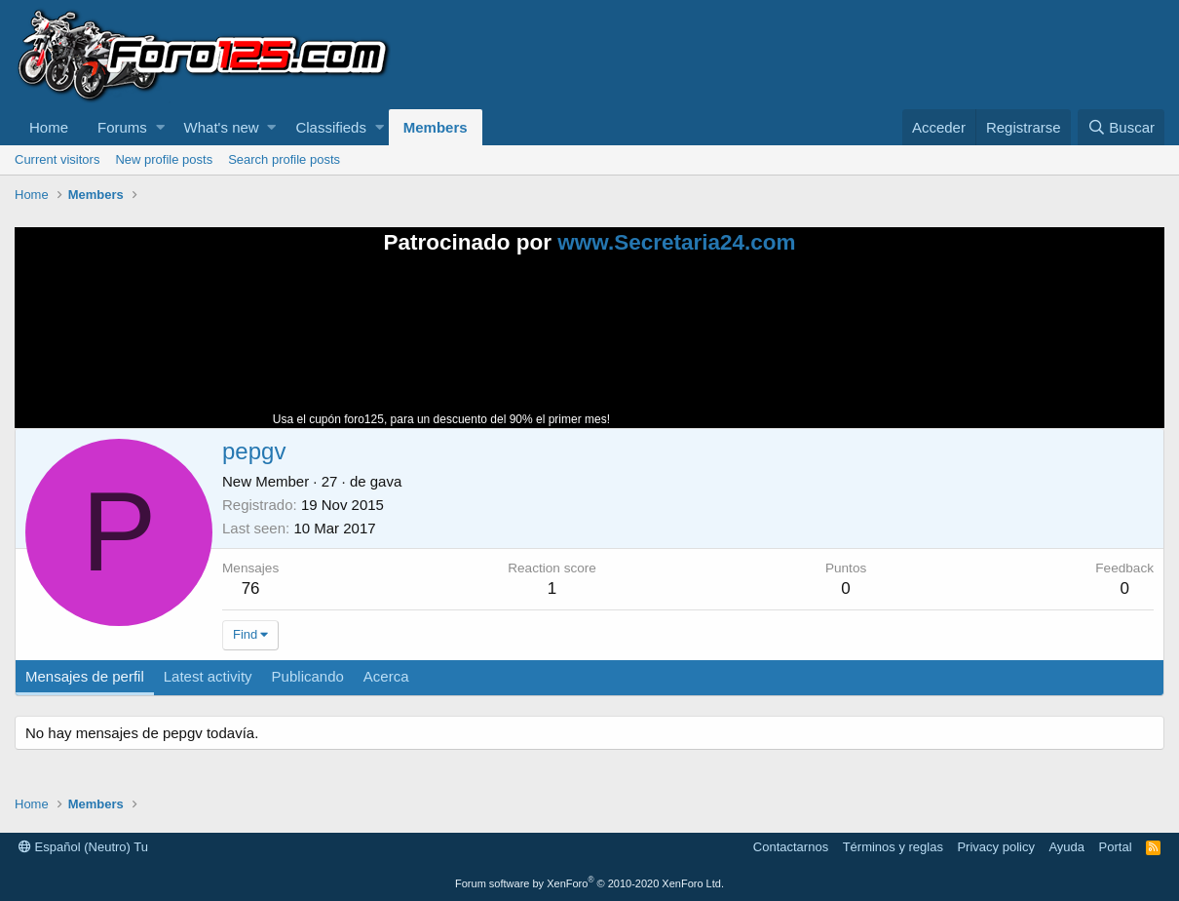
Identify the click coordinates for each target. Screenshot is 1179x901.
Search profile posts (284, 159)
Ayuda (1066, 847)
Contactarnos (790, 847)
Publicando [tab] (308, 676)
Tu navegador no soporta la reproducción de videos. (760, 350)
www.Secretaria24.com (676, 242)
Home (48, 127)
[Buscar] (1121, 127)
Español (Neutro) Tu (83, 847)
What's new (221, 127)
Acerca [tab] (386, 676)
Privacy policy (995, 847)
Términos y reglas (893, 847)
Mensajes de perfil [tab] (84, 676)
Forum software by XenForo (589, 883)
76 (251, 588)
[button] (160, 127)
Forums (122, 127)
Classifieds (330, 127)
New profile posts (163, 159)
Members (435, 127)
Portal (1115, 847)
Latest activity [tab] (208, 676)
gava (386, 481)
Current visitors (57, 159)
